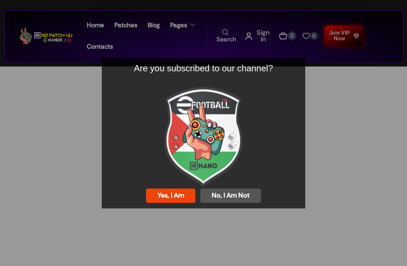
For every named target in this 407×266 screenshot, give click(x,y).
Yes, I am (170, 195)
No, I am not (231, 195)
